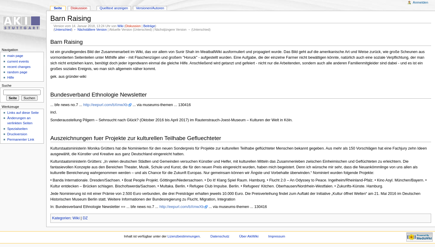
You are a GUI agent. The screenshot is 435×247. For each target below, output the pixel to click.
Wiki (120, 26)
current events (18, 61)
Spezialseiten (17, 129)
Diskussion (133, 26)
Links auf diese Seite (23, 112)
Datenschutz (220, 236)
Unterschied (63, 29)
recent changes (18, 67)
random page (17, 72)
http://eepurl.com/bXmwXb (105, 105)
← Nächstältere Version (90, 29)
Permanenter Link (20, 139)
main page (15, 56)
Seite (58, 8)
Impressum (276, 236)
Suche (7, 85)
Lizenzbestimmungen (184, 236)
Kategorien (61, 218)
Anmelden (420, 2)
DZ (85, 218)
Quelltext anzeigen (114, 8)
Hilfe (10, 77)
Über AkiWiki (248, 236)
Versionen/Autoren (150, 8)
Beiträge (149, 26)
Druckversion (17, 134)
